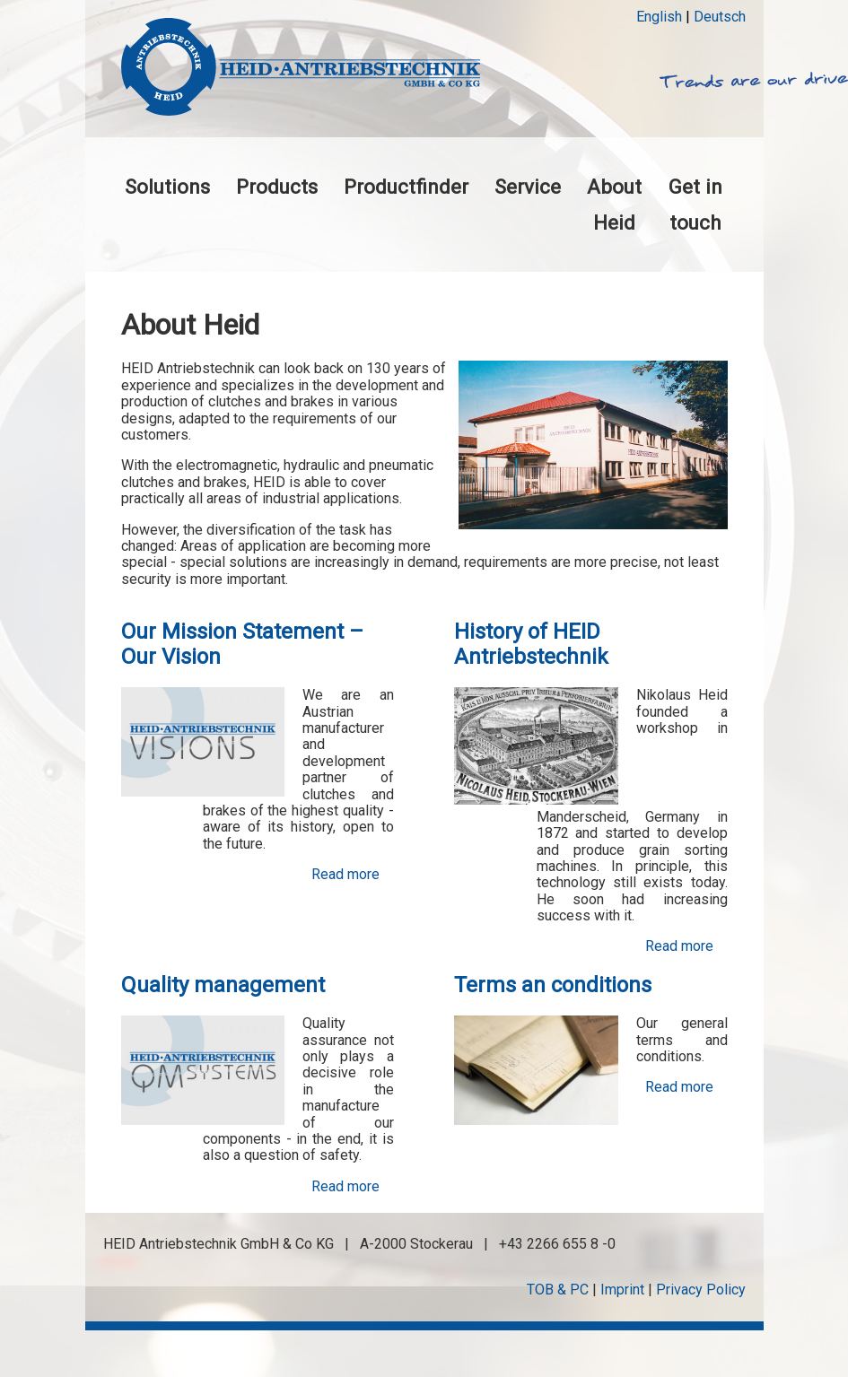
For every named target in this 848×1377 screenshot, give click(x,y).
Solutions (167, 186)
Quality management (223, 985)
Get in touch (695, 204)
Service (527, 186)
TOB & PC (558, 1289)
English (659, 16)
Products (277, 186)
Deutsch (720, 16)
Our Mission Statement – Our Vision (242, 644)
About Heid (614, 204)
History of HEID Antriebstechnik (531, 644)
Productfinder (406, 186)
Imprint (622, 1289)
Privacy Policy (701, 1289)
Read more (345, 875)
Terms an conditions (552, 985)
